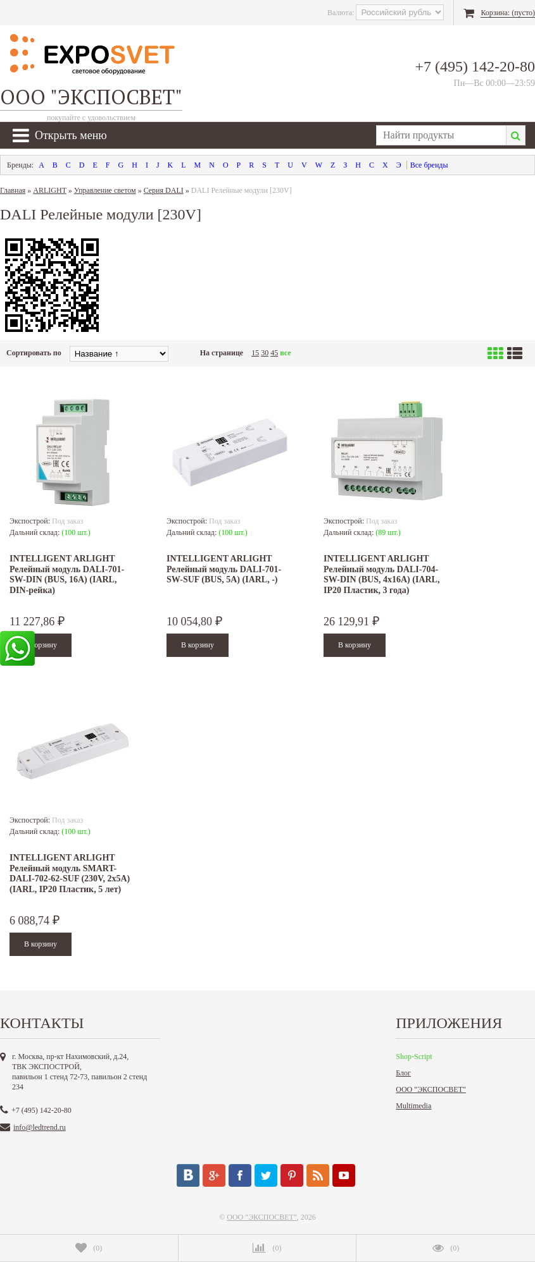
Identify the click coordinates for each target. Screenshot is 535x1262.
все (285, 352)
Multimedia (413, 1105)
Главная (12, 190)
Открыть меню (60, 135)
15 (255, 352)
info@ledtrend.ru (39, 1127)
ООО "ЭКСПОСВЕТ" (431, 1089)
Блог (403, 1073)
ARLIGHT (49, 190)
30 (264, 352)
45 (274, 352)
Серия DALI (164, 190)
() (88, 1248)
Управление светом (105, 190)
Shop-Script (414, 1056)
